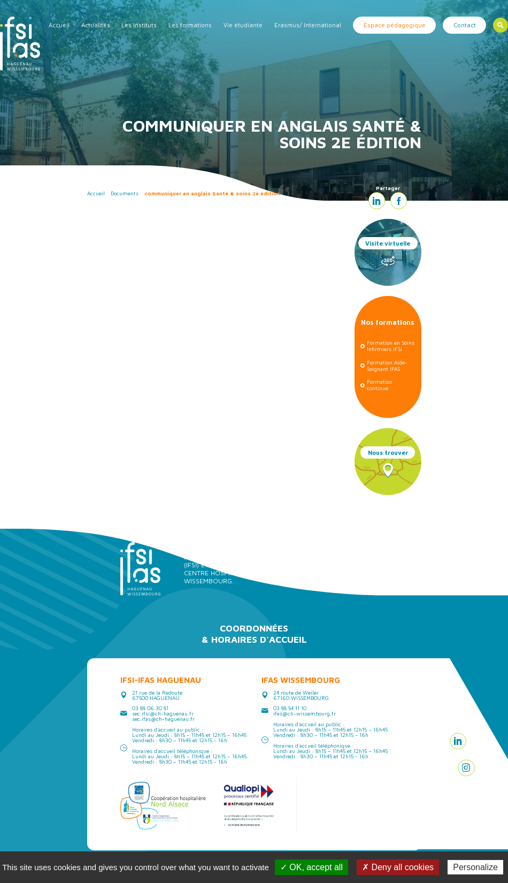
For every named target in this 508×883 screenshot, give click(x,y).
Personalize (475, 867)
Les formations (190, 24)
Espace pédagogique (395, 24)
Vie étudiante (243, 24)
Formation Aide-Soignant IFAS (387, 365)
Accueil (59, 24)
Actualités (95, 24)
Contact (464, 24)
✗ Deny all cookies (398, 867)
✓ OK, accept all (311, 867)
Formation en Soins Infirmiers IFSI (390, 345)
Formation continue (379, 384)
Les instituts (139, 24)
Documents (124, 193)
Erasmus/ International (307, 24)
